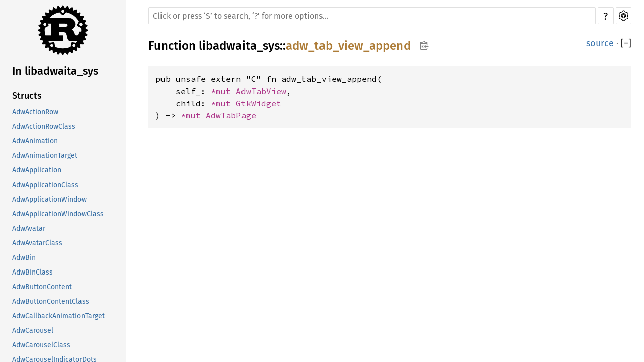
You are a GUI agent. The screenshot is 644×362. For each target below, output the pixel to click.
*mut (223, 91)
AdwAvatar (28, 228)
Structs (27, 95)
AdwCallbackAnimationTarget (58, 316)
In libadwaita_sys (55, 71)
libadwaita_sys (239, 46)
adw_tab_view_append (348, 46)
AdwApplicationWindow (49, 199)
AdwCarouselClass (41, 345)
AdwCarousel (32, 330)
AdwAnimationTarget (44, 155)
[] (626, 43)
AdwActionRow (35, 112)
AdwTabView (261, 91)
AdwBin (24, 257)
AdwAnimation (35, 141)
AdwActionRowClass (43, 126)
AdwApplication (36, 170)
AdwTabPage (231, 115)
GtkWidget (258, 103)
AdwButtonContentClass (50, 301)
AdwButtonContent (42, 287)
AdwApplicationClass (45, 184)
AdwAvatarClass (37, 243)
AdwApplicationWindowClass (58, 214)
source (600, 43)
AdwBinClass (32, 272)
